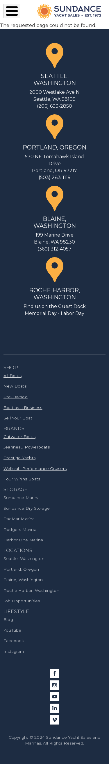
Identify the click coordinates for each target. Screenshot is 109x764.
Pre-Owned (15, 396)
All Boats (12, 375)
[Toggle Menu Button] (11, 11)
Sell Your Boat (17, 418)
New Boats (14, 386)
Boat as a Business (22, 407)
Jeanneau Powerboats (26, 447)
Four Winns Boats (21, 479)
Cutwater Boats (19, 436)
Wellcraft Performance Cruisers (35, 468)
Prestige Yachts (19, 457)
